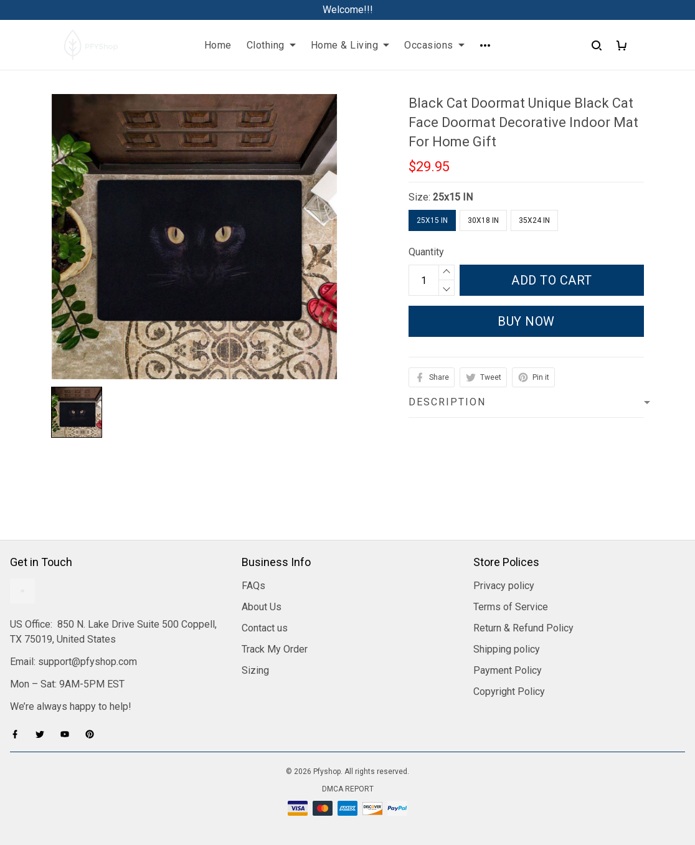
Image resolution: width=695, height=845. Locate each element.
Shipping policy (506, 649)
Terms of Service (510, 607)
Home (218, 45)
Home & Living (350, 45)
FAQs (253, 586)
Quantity (426, 252)
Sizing (255, 670)
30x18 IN (483, 220)
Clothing (271, 45)
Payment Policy (507, 670)
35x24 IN (534, 220)
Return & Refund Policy (523, 628)
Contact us (265, 628)
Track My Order (275, 649)
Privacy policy (503, 586)
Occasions (434, 45)
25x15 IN (453, 197)
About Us (261, 607)
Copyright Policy (509, 691)
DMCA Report (348, 789)
